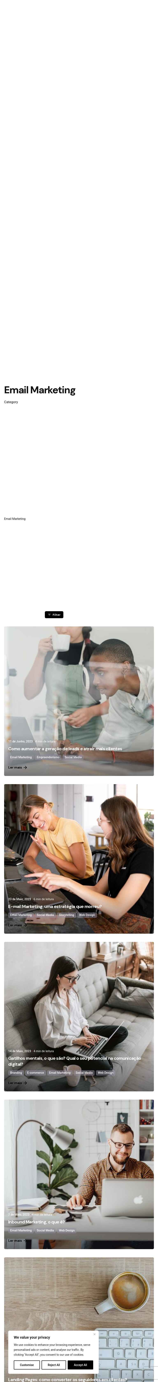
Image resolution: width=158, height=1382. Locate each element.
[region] (53, 1352)
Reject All (54, 1365)
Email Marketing (21, 757)
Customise (27, 1365)
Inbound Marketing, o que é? (36, 1222)
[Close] (94, 1334)
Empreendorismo (48, 757)
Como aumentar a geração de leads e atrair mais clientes (65, 749)
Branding (16, 1073)
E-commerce (35, 1073)
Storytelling (66, 915)
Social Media (73, 757)
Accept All (80, 1365)
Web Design (87, 915)
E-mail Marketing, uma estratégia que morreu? (55, 906)
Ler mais (17, 767)
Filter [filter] (54, 615)
